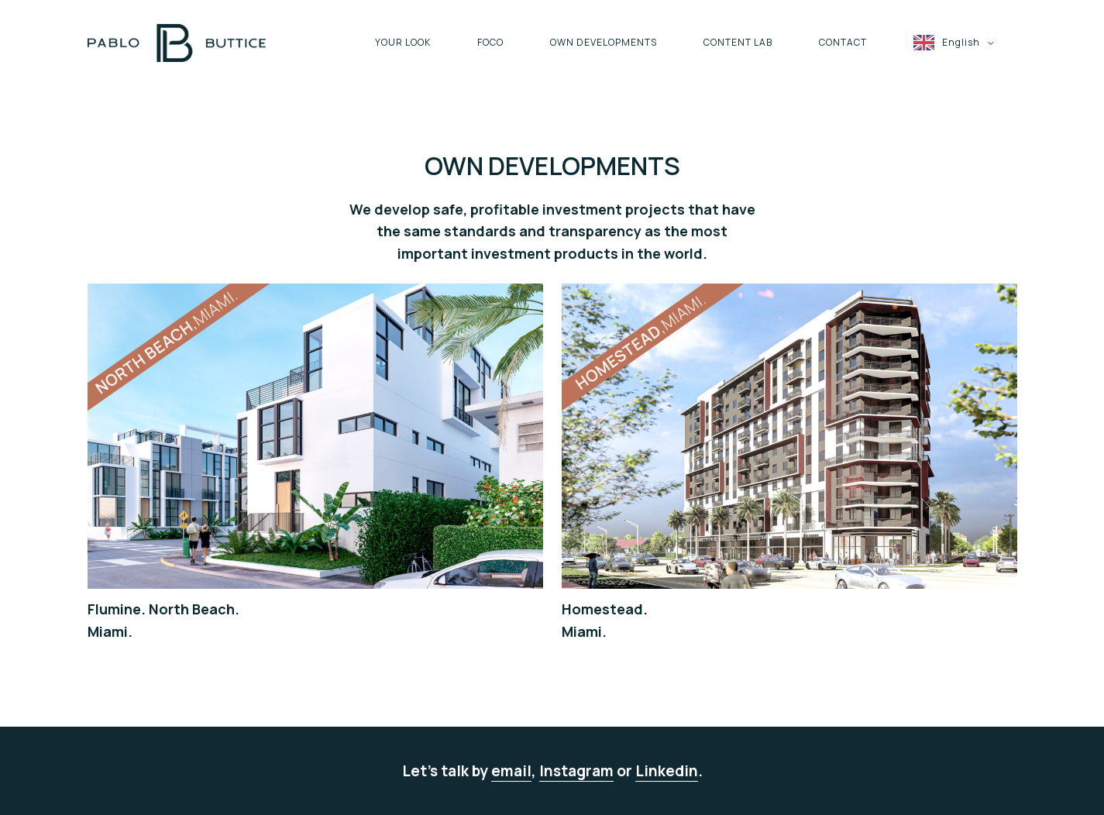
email (511, 771)
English (961, 42)
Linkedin (666, 771)
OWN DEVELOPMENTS (603, 42)
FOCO (490, 42)
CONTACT (843, 42)
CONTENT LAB (737, 42)
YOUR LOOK (403, 42)
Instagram (576, 771)
